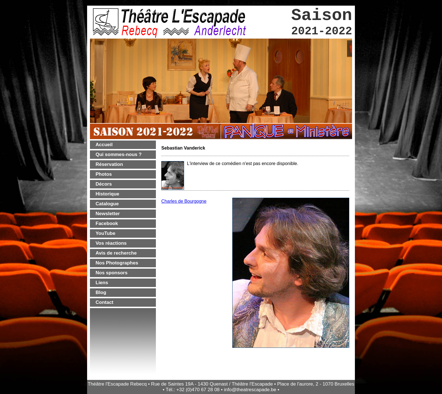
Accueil (104, 144)
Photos (104, 174)
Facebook (107, 223)
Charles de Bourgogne (183, 201)
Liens (102, 282)
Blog (101, 292)
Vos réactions (111, 243)
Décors (104, 184)
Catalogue (107, 203)
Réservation (109, 164)
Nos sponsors (111, 272)
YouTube (105, 233)
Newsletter (108, 213)
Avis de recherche (116, 253)
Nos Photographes (117, 263)
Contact (104, 302)
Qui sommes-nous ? (119, 154)
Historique (107, 194)
